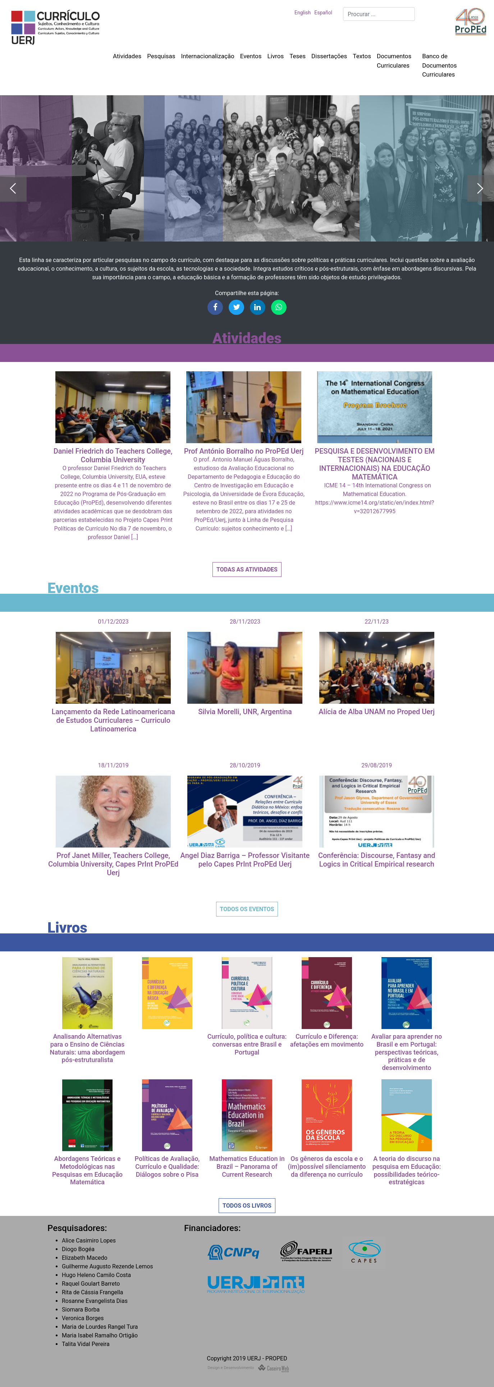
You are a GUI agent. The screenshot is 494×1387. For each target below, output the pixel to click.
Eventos (251, 56)
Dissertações (329, 56)
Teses (297, 56)
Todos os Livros (247, 1205)
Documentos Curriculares (394, 60)
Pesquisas (161, 56)
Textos (362, 56)
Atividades (127, 56)
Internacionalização (207, 56)
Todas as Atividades (247, 569)
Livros (275, 56)
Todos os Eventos (247, 909)
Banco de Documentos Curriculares (439, 65)
